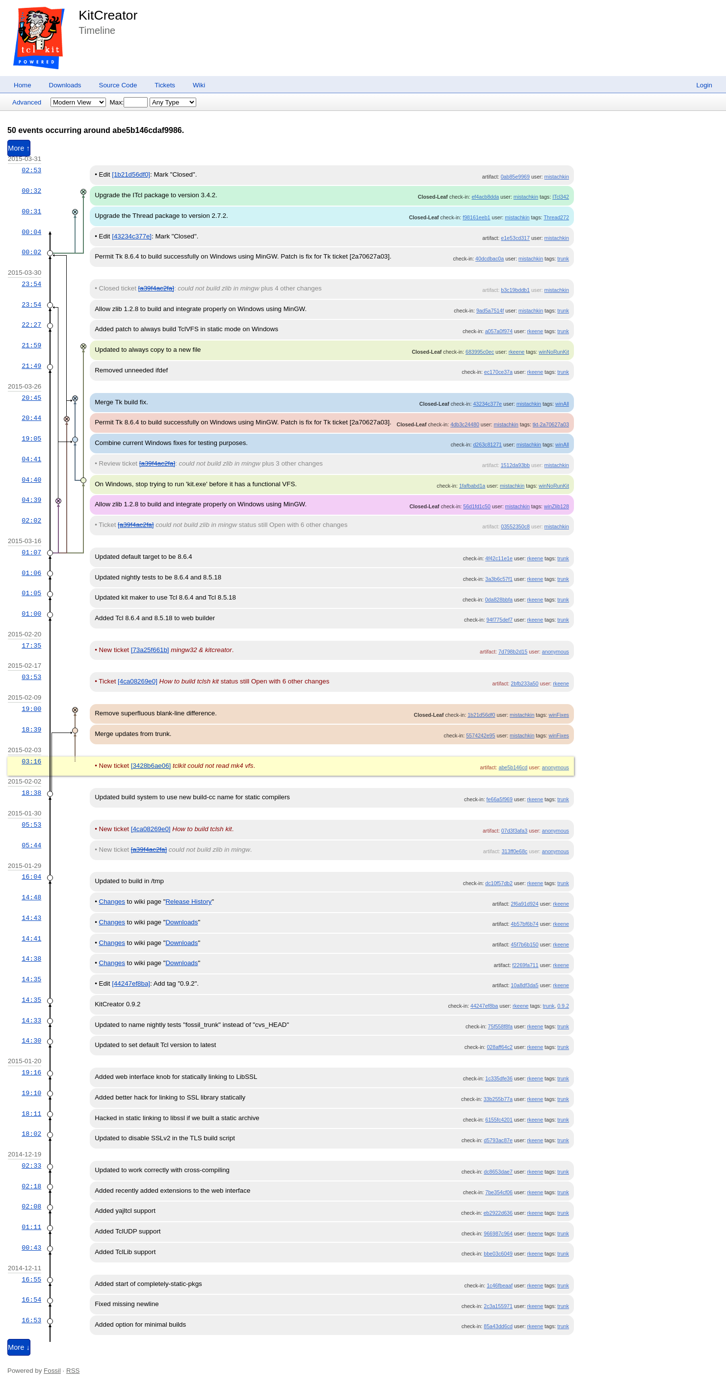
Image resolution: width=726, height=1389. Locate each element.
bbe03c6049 (498, 1254)
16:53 (31, 1320)
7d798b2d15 (512, 652)
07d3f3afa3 (514, 831)
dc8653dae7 (498, 1172)
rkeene (535, 331)
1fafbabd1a (472, 486)
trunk (563, 259)
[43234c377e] (132, 236)
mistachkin (556, 177)
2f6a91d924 (524, 904)
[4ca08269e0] (137, 681)
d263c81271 (487, 444)
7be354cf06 (499, 1192)
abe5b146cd (513, 767)
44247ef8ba (484, 1006)
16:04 (31, 876)
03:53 (31, 677)
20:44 (31, 418)
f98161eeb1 (476, 217)
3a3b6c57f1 (499, 579)
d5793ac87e (498, 1140)
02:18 (31, 1186)
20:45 (31, 397)
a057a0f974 (499, 331)
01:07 (31, 552)
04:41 (31, 459)
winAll (562, 404)
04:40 (31, 479)
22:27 (31, 324)
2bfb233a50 (524, 683)
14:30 (31, 1040)
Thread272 (556, 217)
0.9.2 (563, 1006)
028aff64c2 (500, 1047)
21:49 (31, 366)
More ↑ (19, 148)
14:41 (31, 938)
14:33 (31, 1020)
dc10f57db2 (499, 883)
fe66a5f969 (500, 799)
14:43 (31, 918)
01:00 (31, 613)
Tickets (165, 85)
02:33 (31, 1165)
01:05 (31, 593)
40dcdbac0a (489, 259)
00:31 (31, 211)
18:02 (31, 1133)
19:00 (31, 709)
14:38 (31, 958)
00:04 (31, 232)
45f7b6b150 (524, 944)
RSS (72, 1370)
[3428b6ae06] (151, 765)
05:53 (31, 824)
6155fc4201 (499, 1120)
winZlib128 (556, 506)
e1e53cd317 (515, 238)
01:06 (31, 573)
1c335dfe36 (499, 1078)
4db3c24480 (464, 424)
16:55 (31, 1279)
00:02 (31, 252)
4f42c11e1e (499, 558)
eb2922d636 (498, 1213)
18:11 (31, 1113)
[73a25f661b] (150, 650)
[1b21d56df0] (131, 174)
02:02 (31, 520)
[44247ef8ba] (131, 983)
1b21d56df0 (481, 715)
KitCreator (107, 15)
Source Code (118, 85)
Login (704, 85)
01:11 (31, 1227)
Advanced (26, 102)
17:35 (31, 645)
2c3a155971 (498, 1306)
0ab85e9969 (515, 177)
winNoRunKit (554, 352)
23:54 (31, 284)
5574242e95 (480, 735)
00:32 (31, 190)
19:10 (31, 1093)
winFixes (558, 715)
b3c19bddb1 (515, 290)
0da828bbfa (499, 600)
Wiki (199, 85)
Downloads (65, 85)
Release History (188, 901)
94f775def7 (500, 620)
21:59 (31, 345)
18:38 (31, 792)
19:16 (31, 1072)
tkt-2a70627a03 (551, 424)
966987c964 (498, 1233)
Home (22, 85)
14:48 (31, 897)
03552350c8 (515, 526)
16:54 (31, 1299)
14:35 (31, 979)
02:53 (31, 170)
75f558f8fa (500, 1026)
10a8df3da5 (524, 985)
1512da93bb (515, 465)
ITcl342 (560, 197)
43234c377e (487, 404)
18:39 (31, 729)
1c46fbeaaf (500, 1285)
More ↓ (19, 1347)
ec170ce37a (498, 372)
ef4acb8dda (485, 197)
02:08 (31, 1206)
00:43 (31, 1247)
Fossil (52, 1370)
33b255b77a (498, 1099)
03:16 (31, 761)
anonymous (555, 652)
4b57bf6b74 (524, 924)
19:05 (31, 438)
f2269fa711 (525, 965)
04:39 (31, 500)
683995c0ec (480, 352)
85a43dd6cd (498, 1326)
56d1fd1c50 (477, 506)
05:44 (31, 845)
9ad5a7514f (490, 311)
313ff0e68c (515, 851)
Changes (112, 901)
